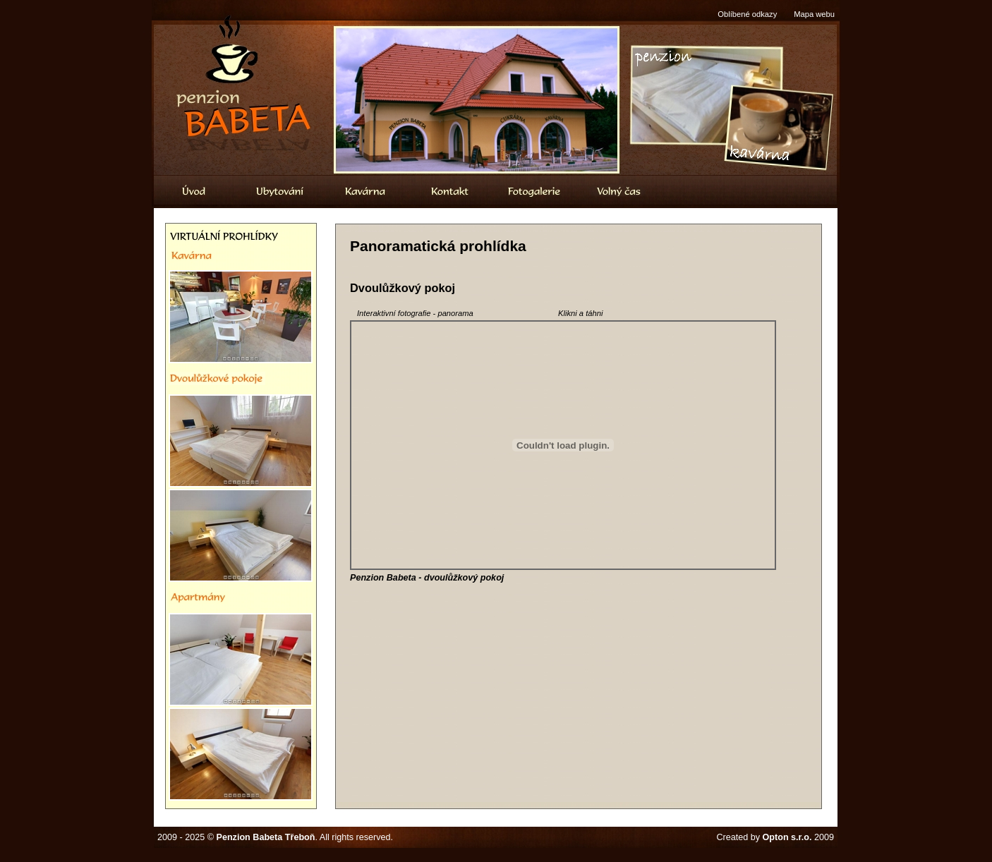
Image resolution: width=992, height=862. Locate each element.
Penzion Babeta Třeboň (266, 837)
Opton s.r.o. (787, 837)
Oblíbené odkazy (747, 14)
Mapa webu (814, 14)
